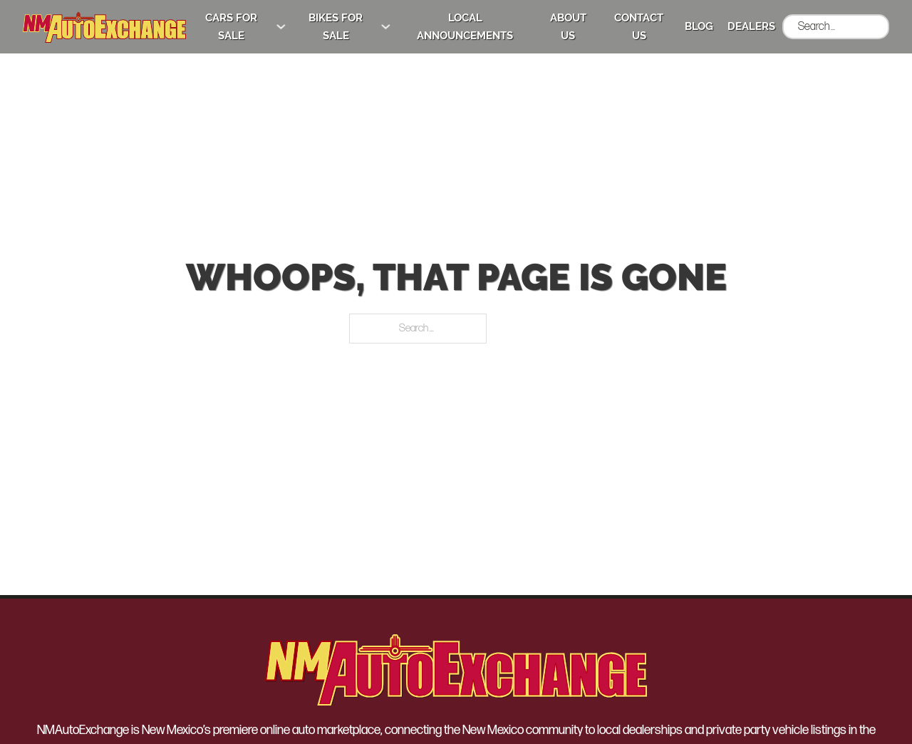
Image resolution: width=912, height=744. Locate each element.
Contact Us (631, 26)
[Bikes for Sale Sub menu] (368, 26)
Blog (693, 26)
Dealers (746, 26)
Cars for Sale (206, 26)
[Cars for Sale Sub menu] (257, 26)
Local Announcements (450, 26)
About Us (557, 26)
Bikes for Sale (315, 26)
